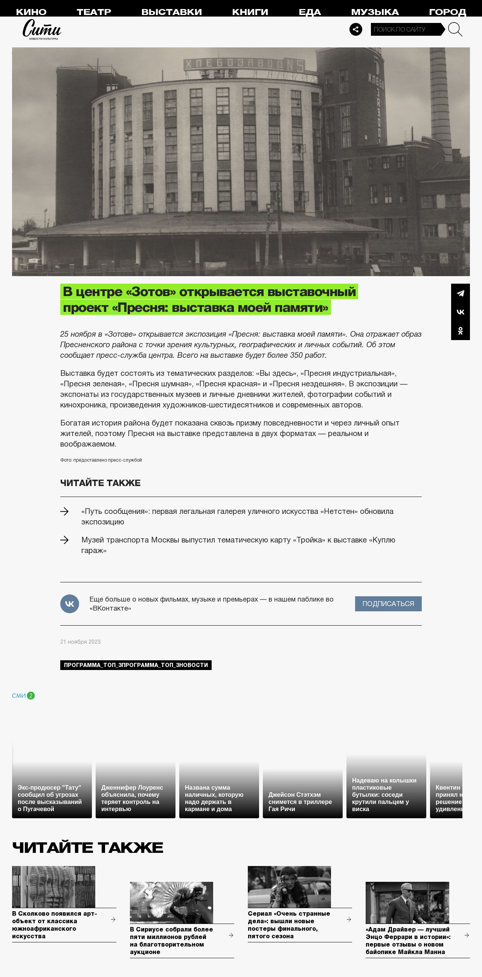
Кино (31, 12)
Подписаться (388, 604)
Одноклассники (460, 330)
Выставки (171, 12)
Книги (250, 12)
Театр (93, 12)
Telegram (460, 293)
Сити (42, 29)
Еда (310, 12)
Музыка (375, 12)
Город (447, 12)
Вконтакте (460, 311)
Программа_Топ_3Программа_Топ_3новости (136, 665)
